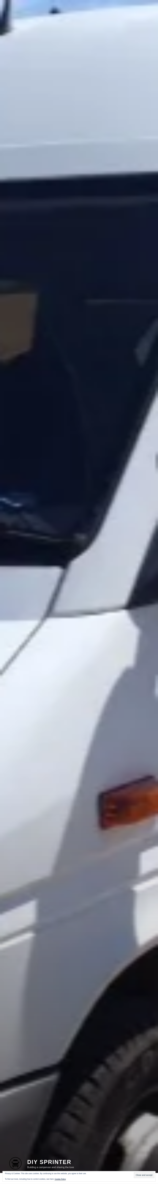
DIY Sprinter (49, 1157)
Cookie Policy (60, 1179)
